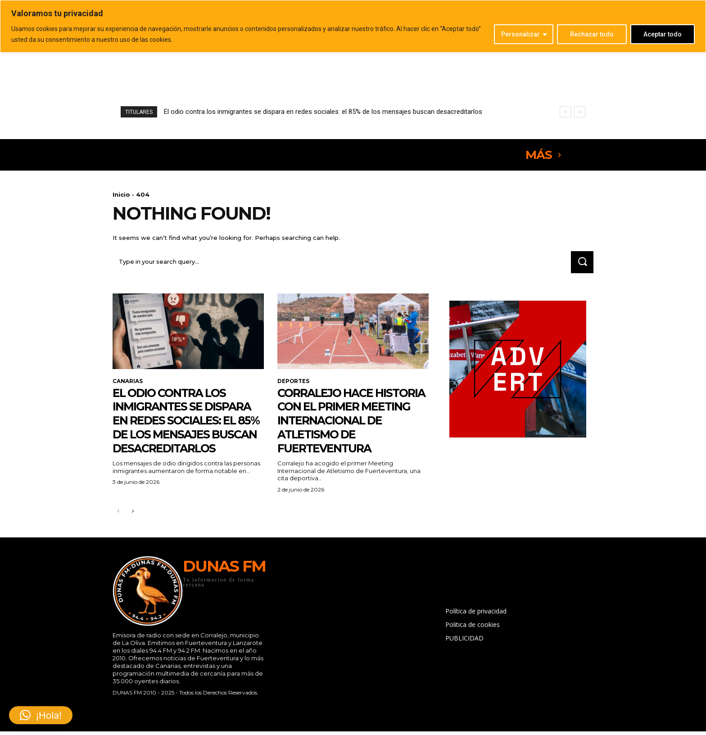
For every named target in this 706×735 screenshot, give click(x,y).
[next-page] (132, 526)
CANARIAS (128, 382)
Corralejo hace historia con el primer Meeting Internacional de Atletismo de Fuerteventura (352, 428)
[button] (40, 715)
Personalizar (520, 34)
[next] (579, 111)
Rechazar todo (592, 34)
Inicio (121, 194)
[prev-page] (118, 526)
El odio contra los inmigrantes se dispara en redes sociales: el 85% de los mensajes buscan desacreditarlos (323, 112)
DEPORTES (293, 382)
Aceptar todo (662, 34)
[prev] (565, 111)
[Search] (581, 263)
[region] (353, 26)
